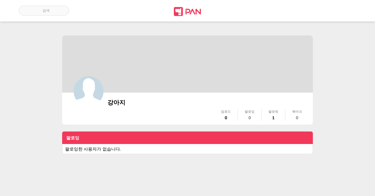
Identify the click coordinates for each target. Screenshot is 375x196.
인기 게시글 (333, 10)
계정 (348, 10)
